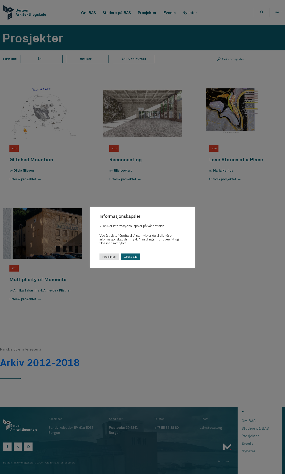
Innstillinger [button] (109, 257)
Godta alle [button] (130, 257)
